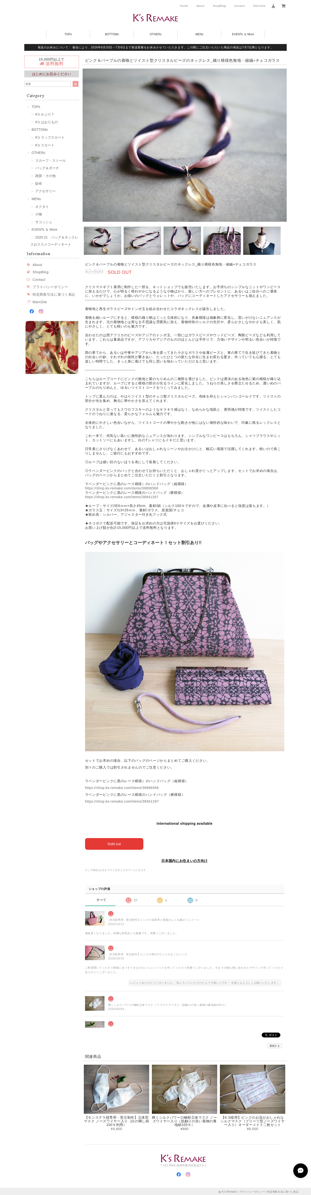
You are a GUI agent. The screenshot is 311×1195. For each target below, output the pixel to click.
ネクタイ (42, 207)
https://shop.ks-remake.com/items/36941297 (121, 497)
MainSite (259, 6)
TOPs (68, 34)
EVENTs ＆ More (243, 34)
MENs (199, 34)
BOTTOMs (112, 34)
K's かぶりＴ (44, 114)
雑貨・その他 (45, 176)
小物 (38, 214)
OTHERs (156, 34)
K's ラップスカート (50, 137)
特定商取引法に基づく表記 (54, 294)
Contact (239, 6)
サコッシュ (43, 222)
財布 (38, 184)
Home (184, 6)
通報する (274, 1046)
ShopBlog (219, 6)
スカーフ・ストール (50, 160)
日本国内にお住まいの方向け (184, 861)
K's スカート (44, 145)
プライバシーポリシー (50, 287)
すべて (101, 900)
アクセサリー (45, 191)
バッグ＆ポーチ (47, 168)
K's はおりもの (46, 122)
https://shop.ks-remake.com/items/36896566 (121, 488)
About (200, 6)
